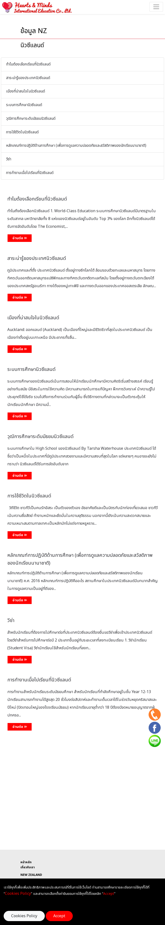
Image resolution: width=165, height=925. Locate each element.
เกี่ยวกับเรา (27, 867)
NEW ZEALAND (31, 875)
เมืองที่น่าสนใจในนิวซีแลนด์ (25, 91)
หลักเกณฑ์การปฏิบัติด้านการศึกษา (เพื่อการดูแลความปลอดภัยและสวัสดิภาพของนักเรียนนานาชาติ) (76, 145)
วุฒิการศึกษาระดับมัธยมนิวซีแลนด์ (30, 118)
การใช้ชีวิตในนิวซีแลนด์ (22, 132)
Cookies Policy (24, 916)
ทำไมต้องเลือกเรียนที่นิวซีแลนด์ (28, 64)
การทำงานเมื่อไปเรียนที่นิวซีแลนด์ (30, 173)
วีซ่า (8, 159)
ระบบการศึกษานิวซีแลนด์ (24, 105)
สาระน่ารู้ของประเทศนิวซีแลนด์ (28, 78)
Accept (59, 916)
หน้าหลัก (26, 862)
